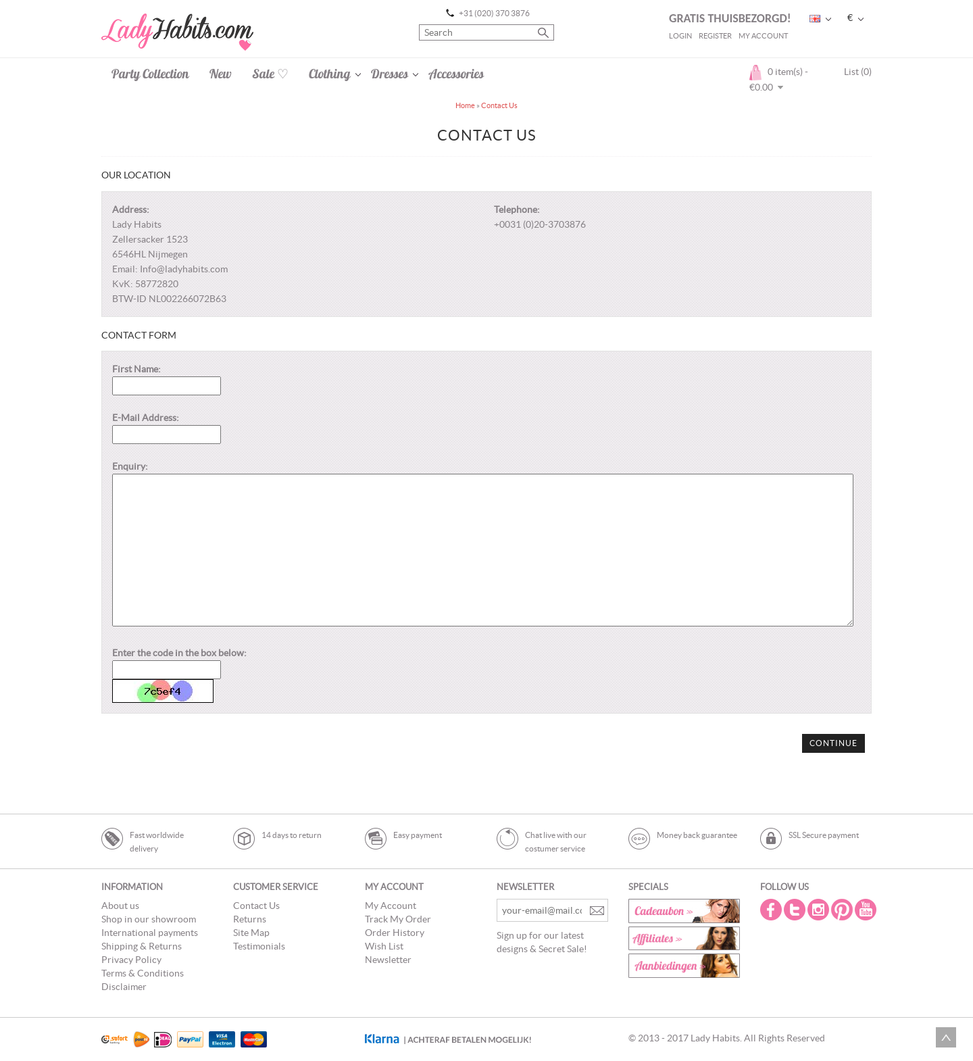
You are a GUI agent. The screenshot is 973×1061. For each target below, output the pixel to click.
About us (120, 905)
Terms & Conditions (142, 973)
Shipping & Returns (141, 946)
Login (680, 36)
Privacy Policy (131, 959)
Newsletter (388, 959)
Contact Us (499, 105)
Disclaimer (124, 986)
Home (465, 105)
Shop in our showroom (148, 919)
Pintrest (843, 909)
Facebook (772, 909)
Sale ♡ (270, 74)
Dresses (389, 74)
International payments (149, 932)
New (220, 74)
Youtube (867, 909)
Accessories (456, 74)
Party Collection (150, 74)
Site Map (251, 932)
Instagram (819, 909)
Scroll (946, 1037)
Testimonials (259, 946)
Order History (394, 932)
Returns (249, 919)
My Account (763, 36)
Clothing (330, 74)
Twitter (796, 909)
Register (715, 36)
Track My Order (398, 919)
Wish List (384, 946)
